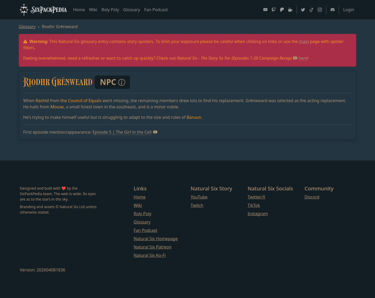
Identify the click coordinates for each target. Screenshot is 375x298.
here (300, 58)
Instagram (258, 213)
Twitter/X (256, 197)
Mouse (57, 107)
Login (348, 10)
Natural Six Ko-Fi (150, 255)
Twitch (197, 205)
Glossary (131, 10)
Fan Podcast (156, 10)
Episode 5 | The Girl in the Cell (124, 132)
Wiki (93, 10)
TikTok (254, 205)
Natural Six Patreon (152, 247)
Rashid (42, 100)
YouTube (199, 197)
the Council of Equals (80, 100)
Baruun (194, 117)
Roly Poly (110, 10)
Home (79, 10)
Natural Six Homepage (156, 238)
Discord (311, 197)
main (304, 41)
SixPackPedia (43, 9)
